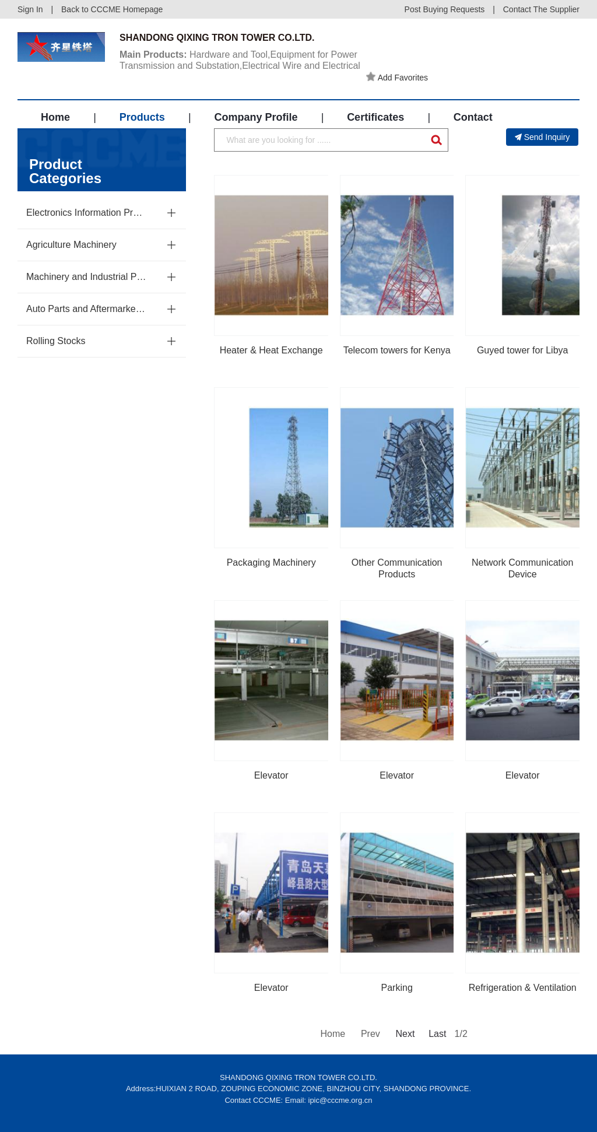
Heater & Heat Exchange (271, 350)
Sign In (30, 9)
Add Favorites (397, 77)
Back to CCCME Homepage (112, 9)
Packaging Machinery (271, 562)
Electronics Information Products (86, 213)
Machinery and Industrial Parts (86, 277)
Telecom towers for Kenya (397, 350)
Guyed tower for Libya (522, 350)
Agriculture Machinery (71, 245)
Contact (473, 117)
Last (437, 1034)
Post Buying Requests (445, 9)
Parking (397, 988)
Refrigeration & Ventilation (523, 988)
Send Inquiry (542, 137)
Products (142, 117)
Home (55, 117)
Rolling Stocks (55, 341)
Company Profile (255, 117)
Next (404, 1034)
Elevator (271, 775)
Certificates (375, 117)
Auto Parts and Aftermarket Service (86, 309)
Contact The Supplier (541, 9)
